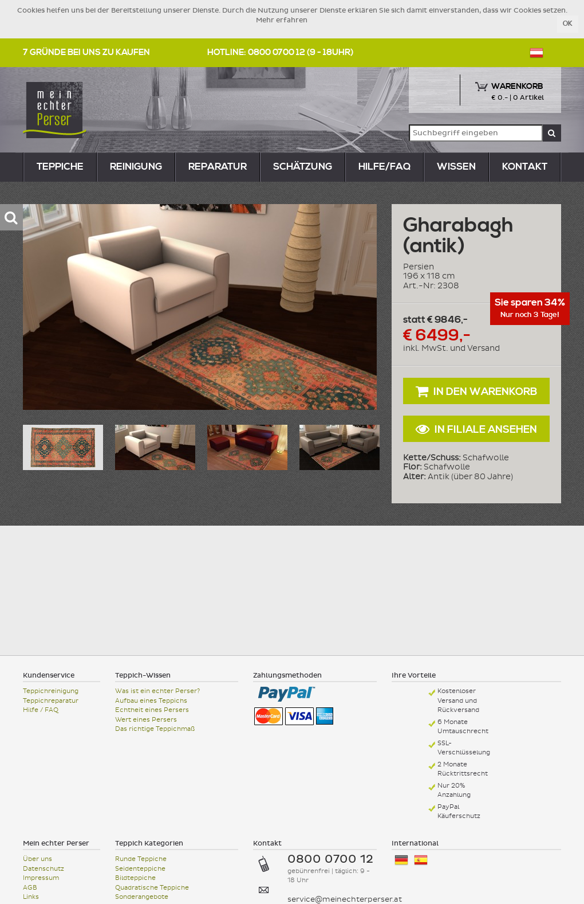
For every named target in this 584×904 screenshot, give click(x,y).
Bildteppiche (135, 878)
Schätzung (302, 167)
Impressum (41, 878)
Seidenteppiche (140, 868)
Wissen (456, 167)
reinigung (136, 167)
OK (568, 23)
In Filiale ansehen (476, 429)
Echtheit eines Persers (152, 710)
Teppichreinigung (50, 691)
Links (31, 897)
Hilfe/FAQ (384, 167)
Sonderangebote (141, 897)
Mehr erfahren (281, 20)
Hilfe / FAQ (40, 710)
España (421, 860)
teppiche (60, 167)
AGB (30, 887)
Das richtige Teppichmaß (155, 729)
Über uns (37, 859)
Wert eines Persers (146, 719)
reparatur (217, 167)
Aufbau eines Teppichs (151, 701)
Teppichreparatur (50, 701)
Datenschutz (43, 868)
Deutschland (401, 860)
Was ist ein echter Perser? (157, 691)
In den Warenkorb (477, 391)
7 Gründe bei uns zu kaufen (86, 52)
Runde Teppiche (141, 859)
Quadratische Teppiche (152, 887)
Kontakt (524, 167)
